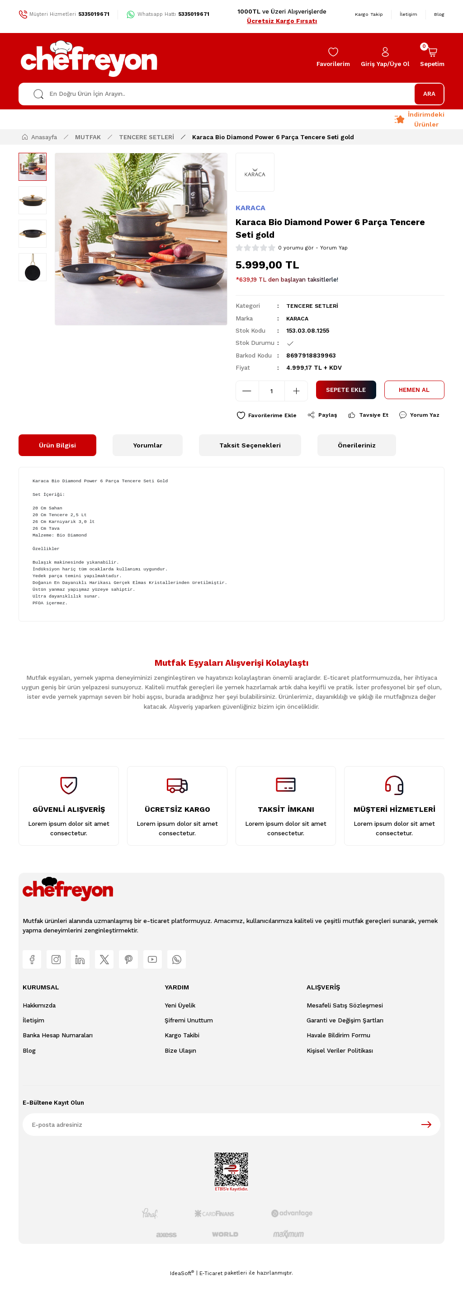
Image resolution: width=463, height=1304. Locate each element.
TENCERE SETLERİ (313, 305)
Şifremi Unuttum (189, 1045)
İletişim (33, 1045)
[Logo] (90, 58)
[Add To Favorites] (269, 416)
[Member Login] (385, 58)
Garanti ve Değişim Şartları (345, 1045)
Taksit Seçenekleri (250, 467)
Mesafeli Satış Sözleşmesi (345, 1029)
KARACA (250, 207)
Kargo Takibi (182, 1060)
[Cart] (432, 58)
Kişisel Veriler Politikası (340, 1075)
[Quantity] (272, 391)
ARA (429, 93)
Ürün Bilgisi (57, 467)
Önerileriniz (357, 467)
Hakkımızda (39, 1029)
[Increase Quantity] (296, 391)
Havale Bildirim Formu (338, 1060)
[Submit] (426, 1149)
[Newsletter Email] (231, 1149)
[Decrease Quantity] (247, 391)
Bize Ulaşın (180, 1075)
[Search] (231, 94)
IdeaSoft (182, 1297)
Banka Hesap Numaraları (58, 1060)
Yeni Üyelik (180, 1029)
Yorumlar (147, 467)
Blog (29, 1075)
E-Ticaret (210, 1298)
